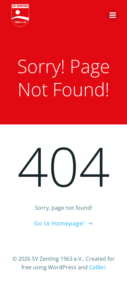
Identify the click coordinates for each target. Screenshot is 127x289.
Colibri (97, 267)
